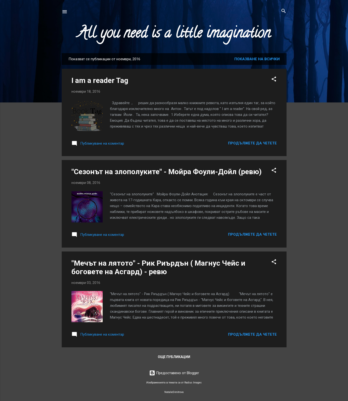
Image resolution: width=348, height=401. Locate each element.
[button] (274, 79)
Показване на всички (257, 59)
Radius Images (193, 382)
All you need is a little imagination (174, 34)
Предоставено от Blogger (174, 373)
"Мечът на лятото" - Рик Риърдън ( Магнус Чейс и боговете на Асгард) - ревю (158, 267)
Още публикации (174, 357)
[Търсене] (284, 11)
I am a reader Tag (99, 80)
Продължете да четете (252, 143)
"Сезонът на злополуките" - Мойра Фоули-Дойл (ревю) (166, 171)
